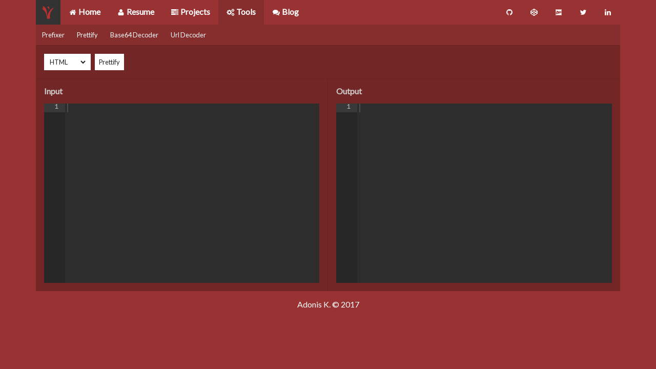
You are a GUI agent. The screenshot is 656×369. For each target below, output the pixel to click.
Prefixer (53, 35)
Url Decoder (188, 35)
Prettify (87, 35)
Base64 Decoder (134, 35)
